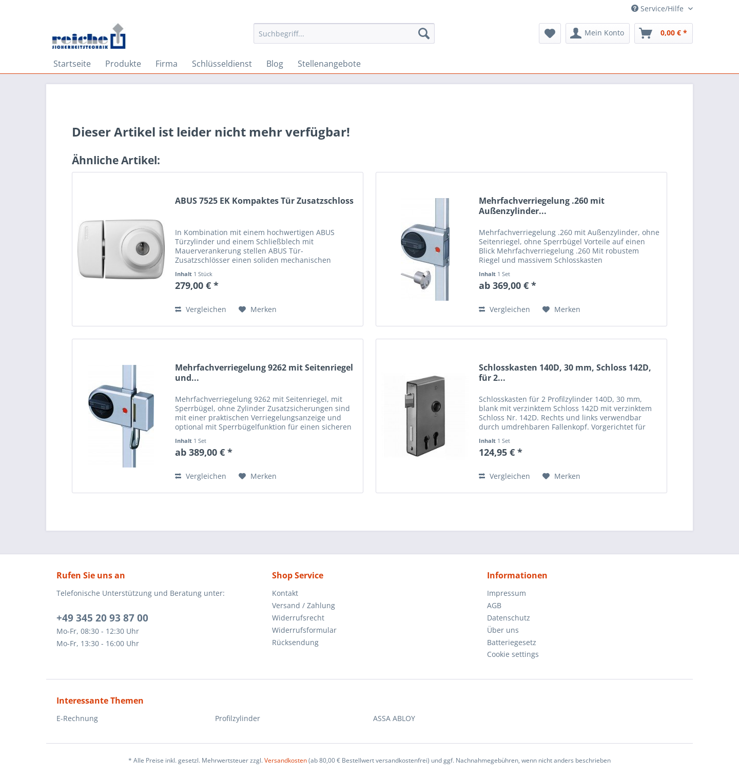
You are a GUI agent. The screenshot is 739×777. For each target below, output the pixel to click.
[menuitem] (344, 38)
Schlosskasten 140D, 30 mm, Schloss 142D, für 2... (565, 372)
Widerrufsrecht (298, 618)
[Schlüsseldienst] (222, 63)
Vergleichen (200, 309)
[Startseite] (72, 63)
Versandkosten (285, 760)
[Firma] (166, 63)
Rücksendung (295, 642)
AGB (494, 605)
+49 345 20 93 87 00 (102, 618)
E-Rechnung (77, 718)
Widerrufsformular (304, 630)
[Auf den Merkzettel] (258, 309)
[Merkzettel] (550, 33)
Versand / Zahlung (303, 605)
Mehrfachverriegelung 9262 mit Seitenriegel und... (264, 372)
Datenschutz (508, 618)
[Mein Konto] (598, 33)
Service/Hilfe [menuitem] (658, 8)
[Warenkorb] (663, 33)
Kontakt (285, 593)
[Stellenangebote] (329, 63)
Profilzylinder (237, 718)
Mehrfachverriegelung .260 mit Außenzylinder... (542, 206)
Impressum (506, 593)
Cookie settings (513, 654)
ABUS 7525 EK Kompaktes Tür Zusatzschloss (264, 201)
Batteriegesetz (511, 642)
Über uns (503, 630)
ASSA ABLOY (394, 718)
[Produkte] (123, 63)
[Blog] (274, 63)
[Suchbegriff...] (344, 33)
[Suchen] (424, 33)
